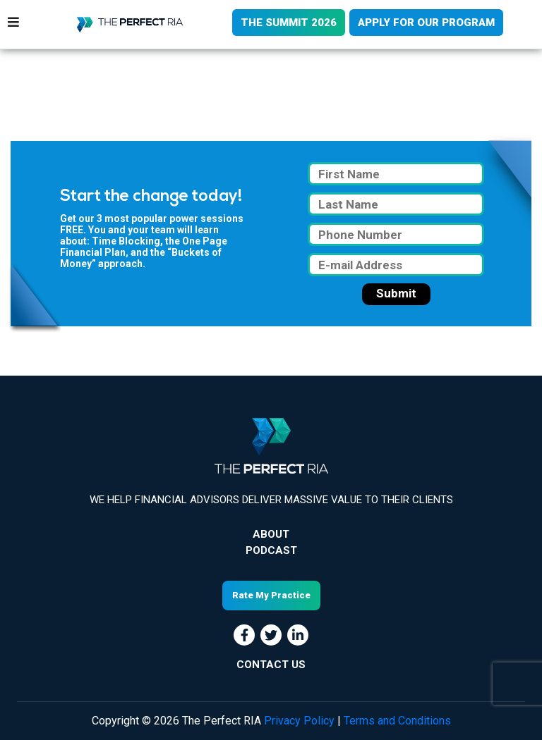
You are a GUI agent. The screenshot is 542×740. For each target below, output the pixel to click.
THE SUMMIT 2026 (289, 22)
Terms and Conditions (397, 720)
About (271, 534)
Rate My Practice (271, 595)
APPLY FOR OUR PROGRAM (426, 22)
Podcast (271, 550)
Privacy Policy (299, 720)
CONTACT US (271, 664)
